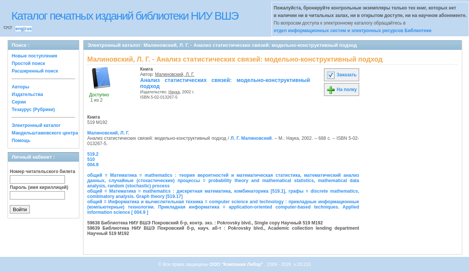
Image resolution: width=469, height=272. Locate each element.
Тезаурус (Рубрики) (33, 109)
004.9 (93, 164)
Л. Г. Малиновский (251, 138)
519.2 (93, 154)
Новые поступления (34, 56)
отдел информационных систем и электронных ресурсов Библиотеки (353, 30)
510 (91, 159)
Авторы (20, 87)
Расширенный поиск (35, 71)
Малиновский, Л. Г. (174, 74)
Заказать (341, 74)
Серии (19, 102)
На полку (341, 89)
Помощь (21, 140)
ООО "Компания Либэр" (237, 264)
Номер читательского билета (42, 171)
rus (28, 28)
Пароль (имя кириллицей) (39, 187)
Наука (174, 92)
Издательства (27, 94)
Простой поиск (28, 63)
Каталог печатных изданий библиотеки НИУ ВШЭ (124, 15)
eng (19, 28)
